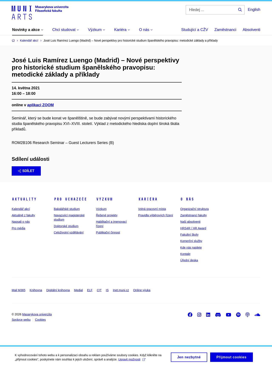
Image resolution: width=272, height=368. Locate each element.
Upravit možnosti (131, 361)
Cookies (40, 319)
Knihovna (36, 290)
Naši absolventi (190, 221)
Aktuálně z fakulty (23, 215)
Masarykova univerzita (37, 314)
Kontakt (185, 254)
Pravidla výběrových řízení (155, 215)
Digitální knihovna (58, 290)
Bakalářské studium (67, 209)
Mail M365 (19, 290)
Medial (78, 290)
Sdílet (26, 171)
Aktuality (24, 199)
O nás (187, 199)
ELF (90, 290)
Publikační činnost (108, 232)
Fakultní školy (189, 234)
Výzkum (104, 199)
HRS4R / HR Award (193, 228)
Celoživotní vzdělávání (69, 232)
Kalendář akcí (21, 209)
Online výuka (141, 290)
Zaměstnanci (225, 30)
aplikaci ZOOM (40, 105)
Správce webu (21, 319)
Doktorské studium (66, 226)
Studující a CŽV (194, 30)
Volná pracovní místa (152, 209)
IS (107, 290)
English (254, 9)
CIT (99, 290)
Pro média (18, 228)
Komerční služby (191, 241)
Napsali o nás (21, 221)
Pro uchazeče (70, 199)
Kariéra (147, 199)
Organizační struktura (194, 209)
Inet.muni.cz (121, 290)
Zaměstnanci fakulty (193, 215)
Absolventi (251, 30)
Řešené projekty (107, 215)
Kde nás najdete (191, 247)
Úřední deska (189, 260)
